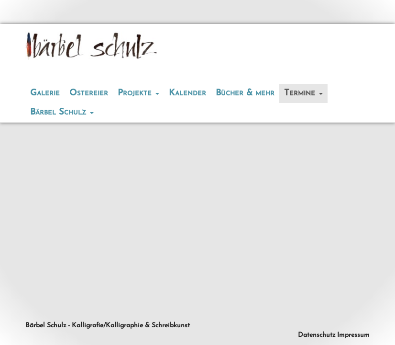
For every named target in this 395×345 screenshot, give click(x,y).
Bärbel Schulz (62, 112)
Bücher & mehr (245, 93)
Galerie (45, 93)
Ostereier (88, 93)
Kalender (187, 93)
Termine (303, 93)
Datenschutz (316, 335)
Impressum (353, 335)
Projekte (138, 93)
